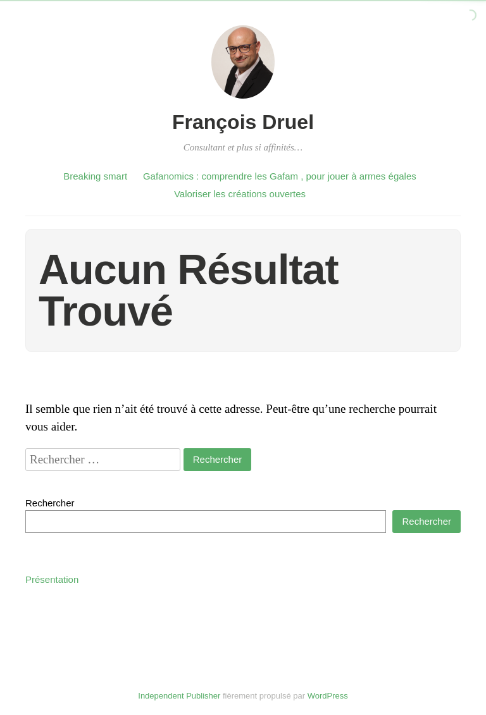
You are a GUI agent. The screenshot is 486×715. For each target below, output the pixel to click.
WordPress (328, 695)
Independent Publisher (179, 695)
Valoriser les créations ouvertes (240, 193)
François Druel (243, 122)
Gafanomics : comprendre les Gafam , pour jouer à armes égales (279, 176)
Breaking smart (95, 176)
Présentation (51, 579)
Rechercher (50, 503)
